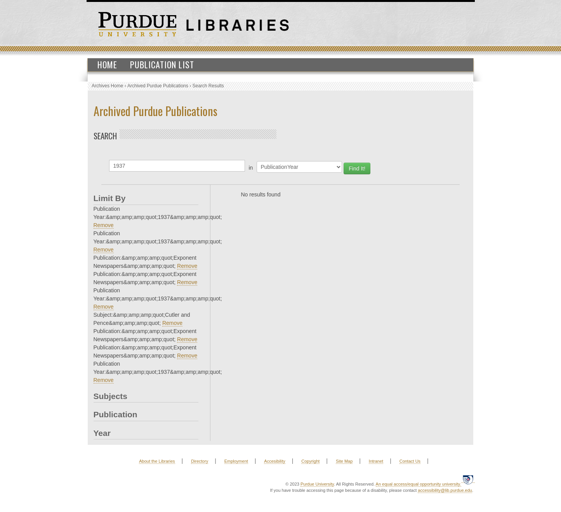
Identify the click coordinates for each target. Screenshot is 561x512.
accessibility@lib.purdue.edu (445, 490)
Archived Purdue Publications (157, 86)
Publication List (162, 64)
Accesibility (274, 461)
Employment (236, 461)
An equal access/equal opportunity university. (418, 484)
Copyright (310, 461)
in (251, 168)
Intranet (376, 461)
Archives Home (107, 86)
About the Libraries (157, 461)
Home (107, 64)
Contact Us (409, 461)
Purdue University (317, 484)
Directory (199, 461)
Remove (104, 225)
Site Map (344, 461)
